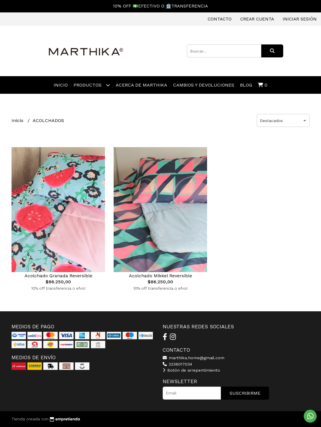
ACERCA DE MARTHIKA (141, 85)
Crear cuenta (257, 19)
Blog (246, 85)
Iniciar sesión (300, 19)
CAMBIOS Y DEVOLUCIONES (203, 85)
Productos (92, 85)
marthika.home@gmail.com (193, 357)
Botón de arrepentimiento (191, 370)
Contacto (220, 19)
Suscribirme (245, 393)
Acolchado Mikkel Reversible (160, 275)
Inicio (61, 85)
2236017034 (177, 364)
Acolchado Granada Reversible (58, 275)
